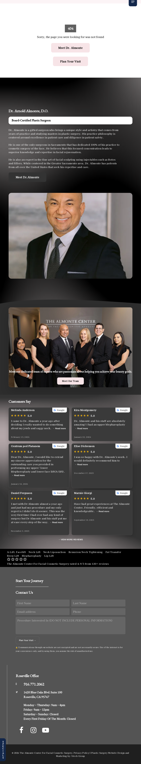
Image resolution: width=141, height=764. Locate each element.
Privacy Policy (81, 752)
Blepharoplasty (31, 555)
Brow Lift (13, 555)
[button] (133, 1)
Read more (60, 428)
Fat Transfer (113, 552)
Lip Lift (49, 555)
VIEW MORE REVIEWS (72, 539)
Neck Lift (34, 552)
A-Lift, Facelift (16, 552)
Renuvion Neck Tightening (86, 552)
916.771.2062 (34, 684)
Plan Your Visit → (27, 640)
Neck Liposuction (54, 552)
